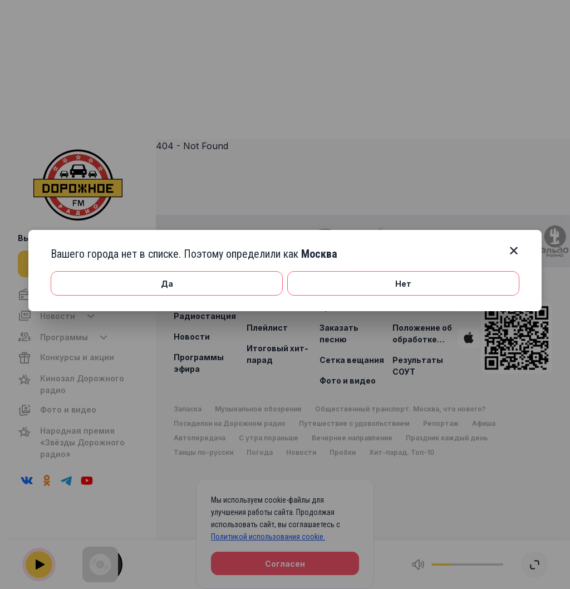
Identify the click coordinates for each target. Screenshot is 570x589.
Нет (403, 283)
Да (167, 283)
